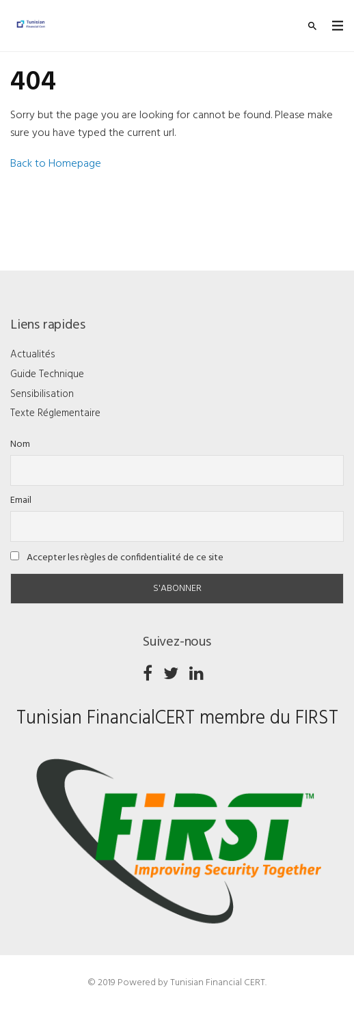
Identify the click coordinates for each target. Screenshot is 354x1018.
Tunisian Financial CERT (217, 983)
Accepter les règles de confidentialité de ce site (116, 558)
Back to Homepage (55, 164)
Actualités (32, 354)
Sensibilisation (42, 394)
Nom (20, 444)
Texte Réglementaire (55, 413)
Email (20, 500)
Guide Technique (47, 374)
